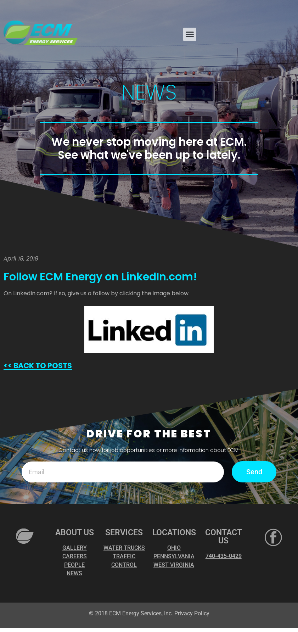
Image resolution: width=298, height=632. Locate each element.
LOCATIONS (174, 532)
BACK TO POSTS (42, 365)
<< (8, 365)
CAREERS (74, 556)
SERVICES (124, 532)
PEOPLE (74, 564)
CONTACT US (223, 537)
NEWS (74, 573)
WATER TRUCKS (124, 547)
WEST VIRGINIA (173, 564)
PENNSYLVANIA (174, 556)
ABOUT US (74, 532)
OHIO (174, 547)
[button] (190, 34)
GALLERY (74, 547)
